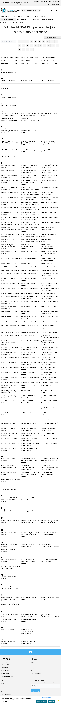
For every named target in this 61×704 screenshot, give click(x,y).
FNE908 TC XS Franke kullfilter (50, 223)
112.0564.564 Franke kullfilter (30, 64)
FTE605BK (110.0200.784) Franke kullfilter (48, 378)
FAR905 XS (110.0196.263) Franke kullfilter (8, 203)
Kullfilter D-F (17, 22)
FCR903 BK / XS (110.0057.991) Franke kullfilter (10, 236)
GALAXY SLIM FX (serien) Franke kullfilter (8, 473)
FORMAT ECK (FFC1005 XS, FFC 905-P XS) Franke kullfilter (49, 254)
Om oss (33, 670)
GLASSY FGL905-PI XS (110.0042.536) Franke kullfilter (47, 474)
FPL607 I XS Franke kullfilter (49, 293)
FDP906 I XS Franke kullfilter (10, 438)
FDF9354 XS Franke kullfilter (10, 372)
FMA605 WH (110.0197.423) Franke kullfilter (29, 439)
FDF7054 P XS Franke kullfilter (10, 317)
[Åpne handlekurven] (57, 10)
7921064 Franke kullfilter (8, 97)
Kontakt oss (47, 1)
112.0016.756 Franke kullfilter (10, 61)
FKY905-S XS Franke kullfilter (30, 391)
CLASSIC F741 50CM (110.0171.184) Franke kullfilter (10, 149)
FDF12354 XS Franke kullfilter (10, 288)
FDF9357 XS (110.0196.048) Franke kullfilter (9, 378)
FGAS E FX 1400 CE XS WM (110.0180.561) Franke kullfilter (30, 193)
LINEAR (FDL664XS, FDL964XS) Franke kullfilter (30, 511)
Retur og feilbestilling (54, 4)
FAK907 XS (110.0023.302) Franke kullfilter (9, 188)
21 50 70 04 (6, 673)
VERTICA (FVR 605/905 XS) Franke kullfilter (29, 642)
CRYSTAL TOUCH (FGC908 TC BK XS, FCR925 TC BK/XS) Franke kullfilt (50, 150)
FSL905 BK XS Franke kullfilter (50, 317)
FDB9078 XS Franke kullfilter (10, 273)
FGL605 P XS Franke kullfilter (30, 293)
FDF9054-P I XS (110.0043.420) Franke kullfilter (8, 342)
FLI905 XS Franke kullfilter (29, 418)
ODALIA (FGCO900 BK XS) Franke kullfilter (9, 545)
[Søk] (31, 10)
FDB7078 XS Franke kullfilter (10, 267)
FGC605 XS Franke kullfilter (29, 252)
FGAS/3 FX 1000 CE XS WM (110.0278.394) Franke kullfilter (29, 229)
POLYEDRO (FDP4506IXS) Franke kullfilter (49, 560)
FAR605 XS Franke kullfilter (9, 192)
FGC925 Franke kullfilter (28, 273)
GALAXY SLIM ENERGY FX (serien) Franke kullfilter (8, 466)
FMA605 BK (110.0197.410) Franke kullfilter (29, 429)
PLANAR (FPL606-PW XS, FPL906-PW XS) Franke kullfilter (28, 561)
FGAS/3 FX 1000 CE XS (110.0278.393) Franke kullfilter (30, 224)
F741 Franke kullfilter (7, 170)
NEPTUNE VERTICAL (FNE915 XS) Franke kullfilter (49, 533)
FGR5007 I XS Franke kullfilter (30, 357)
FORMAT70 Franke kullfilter (49, 270)
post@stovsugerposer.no (7, 676)
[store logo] (10, 10)
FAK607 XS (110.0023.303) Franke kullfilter (9, 176)
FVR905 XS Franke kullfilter (49, 443)
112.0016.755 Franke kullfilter (10, 58)
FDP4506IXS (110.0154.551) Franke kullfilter (9, 434)
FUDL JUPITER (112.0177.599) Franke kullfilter (49, 424)
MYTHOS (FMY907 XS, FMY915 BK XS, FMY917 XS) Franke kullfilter (50, 522)
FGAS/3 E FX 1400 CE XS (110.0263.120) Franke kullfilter (30, 213)
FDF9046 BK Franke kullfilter (10, 322)
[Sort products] (52, 37)
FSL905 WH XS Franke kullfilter (50, 322)
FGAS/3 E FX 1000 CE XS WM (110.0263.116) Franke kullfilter (30, 203)
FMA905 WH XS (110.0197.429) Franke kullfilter (50, 176)
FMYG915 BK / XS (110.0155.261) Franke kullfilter (50, 198)
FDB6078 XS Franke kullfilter (10, 264)
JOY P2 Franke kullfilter (8, 490)
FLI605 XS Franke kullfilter (29, 406)
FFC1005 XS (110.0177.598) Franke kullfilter (9, 449)
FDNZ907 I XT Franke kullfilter (10, 418)
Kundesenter (56, 1)
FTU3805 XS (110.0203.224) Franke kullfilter (49, 397)
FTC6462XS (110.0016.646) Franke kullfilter (49, 363)
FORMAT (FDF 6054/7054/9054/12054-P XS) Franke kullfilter (49, 247)
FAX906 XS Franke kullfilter (9, 207)
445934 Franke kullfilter (28, 80)
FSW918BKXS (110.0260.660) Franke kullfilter (49, 353)
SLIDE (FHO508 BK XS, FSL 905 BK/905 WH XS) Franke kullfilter (10, 599)
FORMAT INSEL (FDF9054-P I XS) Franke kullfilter (49, 260)
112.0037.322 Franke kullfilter (29, 58)
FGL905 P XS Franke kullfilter (30, 340)
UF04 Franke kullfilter (8, 630)
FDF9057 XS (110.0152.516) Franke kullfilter (9, 353)
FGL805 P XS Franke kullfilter (30, 307)
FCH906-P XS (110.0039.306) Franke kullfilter (9, 213)
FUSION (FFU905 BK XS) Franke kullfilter (48, 429)
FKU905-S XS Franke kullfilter (30, 378)
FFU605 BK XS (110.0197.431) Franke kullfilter (29, 171)
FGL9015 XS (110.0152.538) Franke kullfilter (29, 318)
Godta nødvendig (41, 701)
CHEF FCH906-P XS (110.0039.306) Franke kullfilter (10, 142)
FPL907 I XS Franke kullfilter (49, 302)
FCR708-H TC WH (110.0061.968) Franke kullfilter (10, 229)
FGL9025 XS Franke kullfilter (29, 332)
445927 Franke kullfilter (8, 80)
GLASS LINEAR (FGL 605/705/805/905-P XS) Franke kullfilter (29, 467)
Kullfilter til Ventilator (8, 22)
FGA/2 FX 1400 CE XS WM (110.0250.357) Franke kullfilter (29, 182)
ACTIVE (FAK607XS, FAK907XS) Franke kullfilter (9, 120)
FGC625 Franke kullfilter (28, 259)
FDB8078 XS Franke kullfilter (10, 270)
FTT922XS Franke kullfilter (49, 386)
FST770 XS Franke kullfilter (49, 332)
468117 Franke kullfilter (48, 80)
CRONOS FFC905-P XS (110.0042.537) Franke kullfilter (28, 143)
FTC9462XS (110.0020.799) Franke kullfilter (49, 373)
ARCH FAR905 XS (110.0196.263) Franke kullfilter (30, 120)
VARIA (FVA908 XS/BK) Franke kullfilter (8, 642)
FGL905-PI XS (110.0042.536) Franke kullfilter (30, 348)
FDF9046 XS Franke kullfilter (10, 332)
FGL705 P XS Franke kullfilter (30, 302)
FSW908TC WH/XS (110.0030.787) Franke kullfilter (47, 342)
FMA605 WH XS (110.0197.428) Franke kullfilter (30, 444)
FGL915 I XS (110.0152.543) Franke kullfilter (29, 353)
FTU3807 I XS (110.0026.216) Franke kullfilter (49, 402)
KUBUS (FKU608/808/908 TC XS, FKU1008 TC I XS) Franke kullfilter (10, 500)
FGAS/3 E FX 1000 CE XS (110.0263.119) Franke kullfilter (30, 198)
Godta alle (51, 701)
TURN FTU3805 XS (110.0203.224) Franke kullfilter (50, 615)
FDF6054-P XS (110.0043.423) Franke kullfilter (10, 303)
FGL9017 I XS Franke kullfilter (30, 325)
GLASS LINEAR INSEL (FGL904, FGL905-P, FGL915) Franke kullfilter (50, 460)
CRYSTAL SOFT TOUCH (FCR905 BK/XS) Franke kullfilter (48, 143)
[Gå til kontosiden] (51, 10)
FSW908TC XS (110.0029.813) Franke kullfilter (49, 348)
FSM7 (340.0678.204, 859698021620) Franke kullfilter (48, 327)
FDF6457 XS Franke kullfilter (10, 312)
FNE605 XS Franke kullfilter (49, 202)
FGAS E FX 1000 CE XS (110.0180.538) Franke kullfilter (30, 188)
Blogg (32, 662)
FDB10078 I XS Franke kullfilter (10, 259)
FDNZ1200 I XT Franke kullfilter (10, 406)
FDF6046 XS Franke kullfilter (10, 293)
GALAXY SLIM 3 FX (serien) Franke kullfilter (9, 459)
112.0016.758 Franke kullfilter (10, 64)
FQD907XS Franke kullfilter (49, 307)
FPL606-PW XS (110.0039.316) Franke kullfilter (50, 289)
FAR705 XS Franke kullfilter (9, 197)
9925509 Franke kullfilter (9, 105)
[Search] (39, 10)
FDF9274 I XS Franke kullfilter (10, 367)
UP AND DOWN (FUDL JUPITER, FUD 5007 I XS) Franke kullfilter (28, 631)
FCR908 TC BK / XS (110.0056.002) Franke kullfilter (8, 247)
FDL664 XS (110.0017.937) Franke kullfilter (8, 387)
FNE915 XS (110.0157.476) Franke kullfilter (48, 229)
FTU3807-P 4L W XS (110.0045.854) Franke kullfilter (48, 408)
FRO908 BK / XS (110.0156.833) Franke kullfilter (50, 313)
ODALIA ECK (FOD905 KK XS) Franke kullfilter (10, 550)
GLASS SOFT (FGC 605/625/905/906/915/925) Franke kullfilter (49, 467)
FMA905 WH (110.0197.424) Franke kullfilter (49, 171)
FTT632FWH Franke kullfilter (49, 383)
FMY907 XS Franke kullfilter (49, 187)
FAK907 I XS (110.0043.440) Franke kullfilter (9, 181)
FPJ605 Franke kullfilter (48, 278)
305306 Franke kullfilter (8, 72)
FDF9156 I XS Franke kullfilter (10, 357)
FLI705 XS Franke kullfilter (29, 413)
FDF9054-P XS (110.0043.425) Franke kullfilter (10, 348)
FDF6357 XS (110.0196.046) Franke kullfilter (9, 308)
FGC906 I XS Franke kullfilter (30, 264)
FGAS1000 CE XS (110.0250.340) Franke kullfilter (28, 247)
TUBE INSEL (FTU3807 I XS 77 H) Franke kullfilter (30, 615)
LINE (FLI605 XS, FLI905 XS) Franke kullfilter (9, 511)
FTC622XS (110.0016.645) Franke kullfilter (48, 358)
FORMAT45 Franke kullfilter (49, 264)
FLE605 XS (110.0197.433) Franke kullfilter (28, 397)
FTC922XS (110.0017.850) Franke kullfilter (48, 368)
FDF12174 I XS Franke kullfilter (10, 283)
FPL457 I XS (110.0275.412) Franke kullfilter (49, 284)
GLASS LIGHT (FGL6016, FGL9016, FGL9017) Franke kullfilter (29, 460)
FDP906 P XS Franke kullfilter (10, 443)
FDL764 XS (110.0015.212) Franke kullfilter (8, 392)
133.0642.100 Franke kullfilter (50, 64)
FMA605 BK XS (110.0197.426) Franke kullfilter (30, 434)
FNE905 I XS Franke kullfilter (49, 207)
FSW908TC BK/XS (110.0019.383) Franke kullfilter (50, 336)
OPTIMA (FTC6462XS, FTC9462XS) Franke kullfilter (50, 545)
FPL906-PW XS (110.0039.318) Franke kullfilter (50, 297)
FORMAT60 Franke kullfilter (49, 267)
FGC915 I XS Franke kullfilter (29, 270)
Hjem (1, 22)
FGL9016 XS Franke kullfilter (29, 322)
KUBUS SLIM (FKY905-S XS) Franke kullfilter (29, 499)
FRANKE (22, 22)
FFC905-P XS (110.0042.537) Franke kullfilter (29, 166)
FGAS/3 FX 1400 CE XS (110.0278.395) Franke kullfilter (30, 236)
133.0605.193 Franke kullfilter (49, 61)
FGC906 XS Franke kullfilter (29, 267)
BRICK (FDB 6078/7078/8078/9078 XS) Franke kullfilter (9, 131)
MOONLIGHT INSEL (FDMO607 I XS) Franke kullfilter (30, 521)
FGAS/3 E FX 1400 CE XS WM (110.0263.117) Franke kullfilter (30, 218)
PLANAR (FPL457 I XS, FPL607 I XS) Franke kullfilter (10, 567)
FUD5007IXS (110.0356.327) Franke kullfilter (49, 419)
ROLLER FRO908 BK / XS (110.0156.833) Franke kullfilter (10, 588)
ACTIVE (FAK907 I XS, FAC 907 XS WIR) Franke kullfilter (30, 115)
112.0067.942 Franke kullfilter (30, 61)
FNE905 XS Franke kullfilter (49, 213)
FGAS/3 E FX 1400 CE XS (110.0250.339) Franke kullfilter (30, 208)
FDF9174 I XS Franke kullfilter (10, 362)
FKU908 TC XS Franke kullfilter (30, 383)
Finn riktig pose (38, 1)
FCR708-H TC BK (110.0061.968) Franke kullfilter (10, 224)
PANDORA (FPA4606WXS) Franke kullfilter (9, 560)
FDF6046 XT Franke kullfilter (10, 297)
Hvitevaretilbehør (47, 19)
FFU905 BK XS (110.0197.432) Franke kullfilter (29, 176)
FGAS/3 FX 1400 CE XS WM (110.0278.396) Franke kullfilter (30, 241)
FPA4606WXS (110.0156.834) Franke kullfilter (49, 274)
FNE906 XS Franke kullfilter (49, 218)
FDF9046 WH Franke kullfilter (10, 325)
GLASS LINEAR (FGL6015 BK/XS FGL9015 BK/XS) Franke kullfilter (30, 474)
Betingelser (34, 668)
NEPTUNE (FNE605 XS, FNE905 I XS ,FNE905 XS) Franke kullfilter (30, 534)
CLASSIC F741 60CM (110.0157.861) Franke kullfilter (10, 156)
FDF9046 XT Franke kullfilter (10, 335)
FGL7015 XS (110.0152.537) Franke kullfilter (29, 297)
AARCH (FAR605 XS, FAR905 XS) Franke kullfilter (9, 115)
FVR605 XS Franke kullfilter (49, 438)
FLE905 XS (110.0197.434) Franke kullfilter (28, 402)
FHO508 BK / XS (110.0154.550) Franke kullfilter (30, 363)
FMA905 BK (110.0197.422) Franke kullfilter (29, 449)
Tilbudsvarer (35, 19)
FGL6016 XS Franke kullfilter (29, 288)
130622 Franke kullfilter (48, 58)
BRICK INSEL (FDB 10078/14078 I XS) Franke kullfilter (29, 131)
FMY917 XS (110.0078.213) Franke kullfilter (48, 193)
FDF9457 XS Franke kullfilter (10, 383)
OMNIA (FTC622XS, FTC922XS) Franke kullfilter (30, 545)
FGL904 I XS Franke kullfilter (29, 335)
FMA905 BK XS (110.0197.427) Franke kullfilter (49, 166)
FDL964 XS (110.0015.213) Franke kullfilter (8, 397)
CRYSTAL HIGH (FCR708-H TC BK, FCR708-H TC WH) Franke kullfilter (30, 150)
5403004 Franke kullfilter (9, 89)
